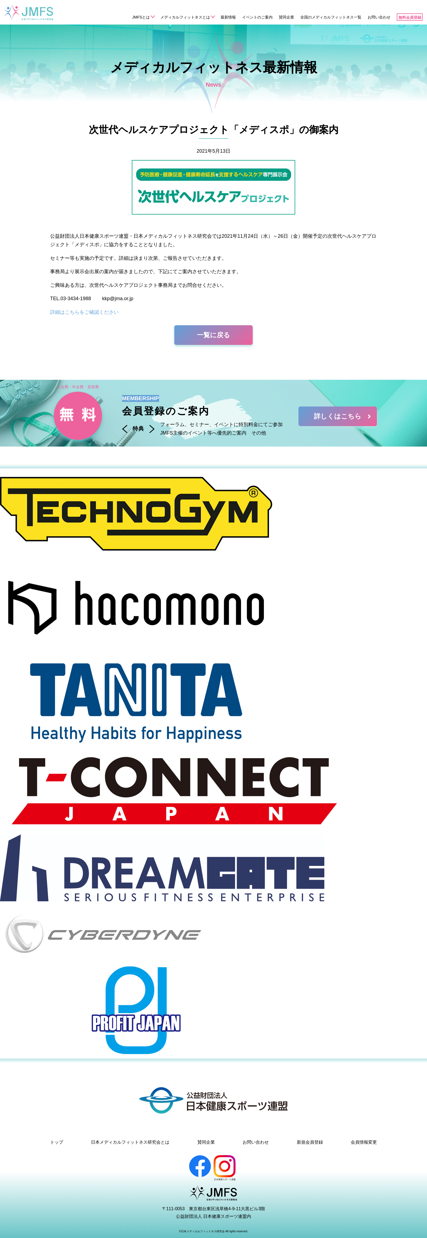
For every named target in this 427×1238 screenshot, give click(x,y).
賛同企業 (286, 17)
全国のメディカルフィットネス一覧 (330, 17)
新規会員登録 (310, 1142)
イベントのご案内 (257, 17)
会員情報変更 (364, 1142)
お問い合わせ (379, 17)
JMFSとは (141, 17)
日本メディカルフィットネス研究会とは (130, 1142)
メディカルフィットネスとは (185, 17)
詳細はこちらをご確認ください (84, 312)
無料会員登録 (409, 17)
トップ (56, 1142)
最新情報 (228, 17)
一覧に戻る (213, 335)
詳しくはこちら (343, 416)
